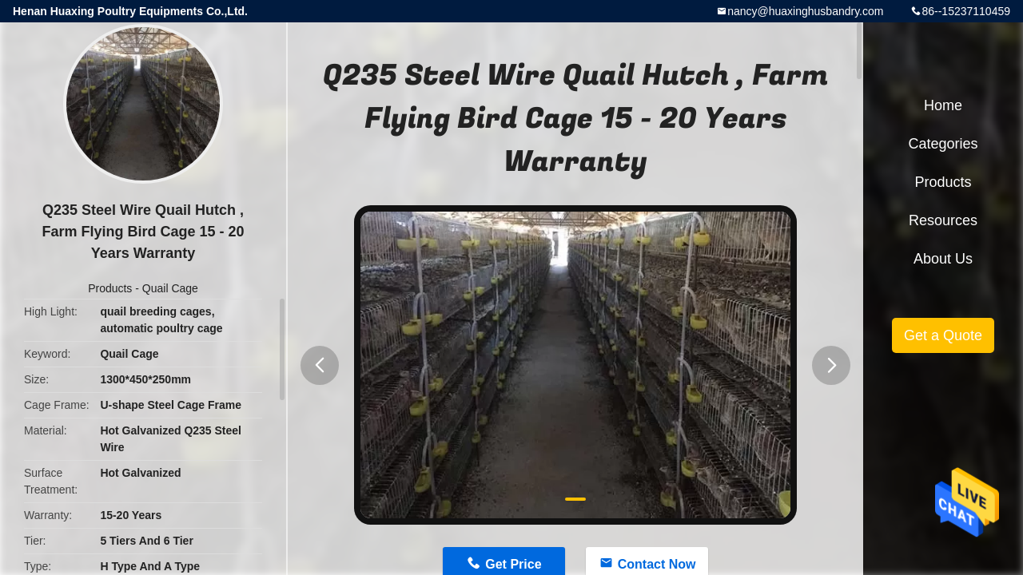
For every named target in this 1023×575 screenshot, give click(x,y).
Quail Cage (170, 288)
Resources (943, 220)
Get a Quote (943, 335)
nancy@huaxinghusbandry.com (805, 11)
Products (110, 288)
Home (943, 105)
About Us (943, 259)
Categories (942, 144)
